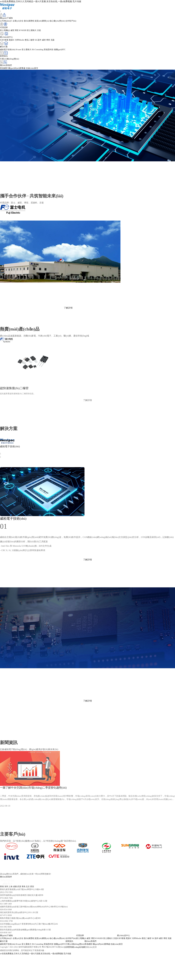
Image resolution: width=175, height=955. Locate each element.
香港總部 (4, 68)
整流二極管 (29, 40)
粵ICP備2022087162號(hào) (53, 947)
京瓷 (39, 30)
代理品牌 (80, 935)
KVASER (23, 30)
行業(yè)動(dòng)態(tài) (9, 59)
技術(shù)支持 (91, 947)
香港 (2, 887)
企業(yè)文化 (18, 21)
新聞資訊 (69, 941)
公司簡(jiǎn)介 (6, 21)
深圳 (6, 887)
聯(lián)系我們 (90, 941)
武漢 (19, 887)
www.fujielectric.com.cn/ (11, 297)
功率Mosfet (19, 40)
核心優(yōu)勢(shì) (57, 21)
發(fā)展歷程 (29, 21)
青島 (23, 887)
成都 (15, 887)
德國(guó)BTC (60, 50)
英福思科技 (48, 50)
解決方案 (4, 941)
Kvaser (18, 50)
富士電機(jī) (5, 30)
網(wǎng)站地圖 (78, 947)
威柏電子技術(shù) (7, 50)
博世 (17, 30)
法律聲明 (68, 947)
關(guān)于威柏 (6, 935)
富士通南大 (32, 30)
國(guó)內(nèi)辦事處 (17, 68)
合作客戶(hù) (70, 21)
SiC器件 (38, 40)
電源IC (11, 40)
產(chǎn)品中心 (123, 935)
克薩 (52, 40)
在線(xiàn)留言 (32, 68)
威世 (12, 30)
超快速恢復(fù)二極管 (14, 388)
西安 (32, 887)
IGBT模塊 (4, 40)
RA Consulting (37, 50)
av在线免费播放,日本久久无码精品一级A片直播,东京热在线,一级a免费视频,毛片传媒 (40, 1)
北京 (28, 887)
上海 (10, 887)
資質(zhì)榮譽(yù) (42, 21)
